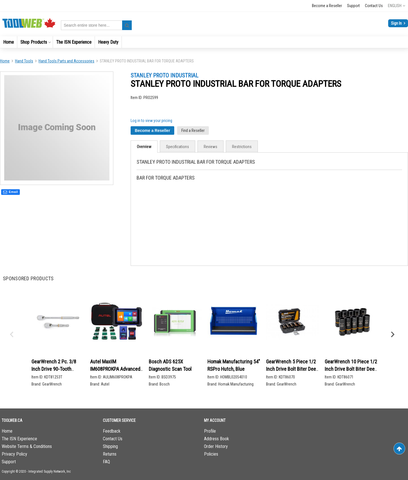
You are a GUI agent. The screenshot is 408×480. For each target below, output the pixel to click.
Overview (144, 146)
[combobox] (96, 25)
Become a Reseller (327, 5)
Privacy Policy (14, 454)
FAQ (106, 461)
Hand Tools (24, 61)
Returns (109, 454)
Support (353, 5)
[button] (396, 6)
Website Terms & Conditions (27, 446)
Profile (210, 431)
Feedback (111, 431)
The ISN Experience (19, 438)
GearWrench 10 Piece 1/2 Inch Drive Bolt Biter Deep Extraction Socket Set (351, 369)
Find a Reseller (193, 130)
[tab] (144, 146)
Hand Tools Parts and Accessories (66, 61)
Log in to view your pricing (151, 120)
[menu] (204, 42)
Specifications (177, 146)
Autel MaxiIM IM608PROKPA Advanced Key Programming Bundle (115, 369)
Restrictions (242, 146)
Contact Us (374, 5)
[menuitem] (8, 42)
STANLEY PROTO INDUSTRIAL (164, 75)
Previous (11, 334)
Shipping (110, 446)
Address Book (216, 438)
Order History (216, 446)
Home (5, 61)
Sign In (397, 23)
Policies (211, 454)
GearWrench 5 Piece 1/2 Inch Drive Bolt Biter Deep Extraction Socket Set (292, 369)
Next (392, 334)
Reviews (210, 146)
